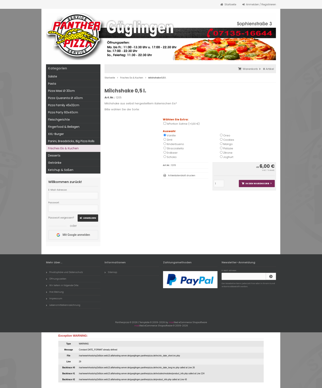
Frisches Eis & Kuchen (63, 148)
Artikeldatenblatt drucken (181, 175)
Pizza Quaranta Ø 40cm (65, 98)
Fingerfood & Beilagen (63, 127)
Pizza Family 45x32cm (63, 105)
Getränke (54, 163)
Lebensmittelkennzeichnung (63, 305)
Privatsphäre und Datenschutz (64, 272)
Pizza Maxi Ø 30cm (61, 91)
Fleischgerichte (59, 119)
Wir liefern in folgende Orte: (62, 285)
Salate (52, 76)
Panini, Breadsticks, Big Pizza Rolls (71, 141)
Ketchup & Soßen (60, 170)
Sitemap (111, 272)
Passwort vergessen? (61, 217)
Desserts (54, 155)
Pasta (52, 84)
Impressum (54, 298)
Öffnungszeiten (56, 278)
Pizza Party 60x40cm (63, 112)
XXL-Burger (56, 134)
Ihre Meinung (55, 292)
